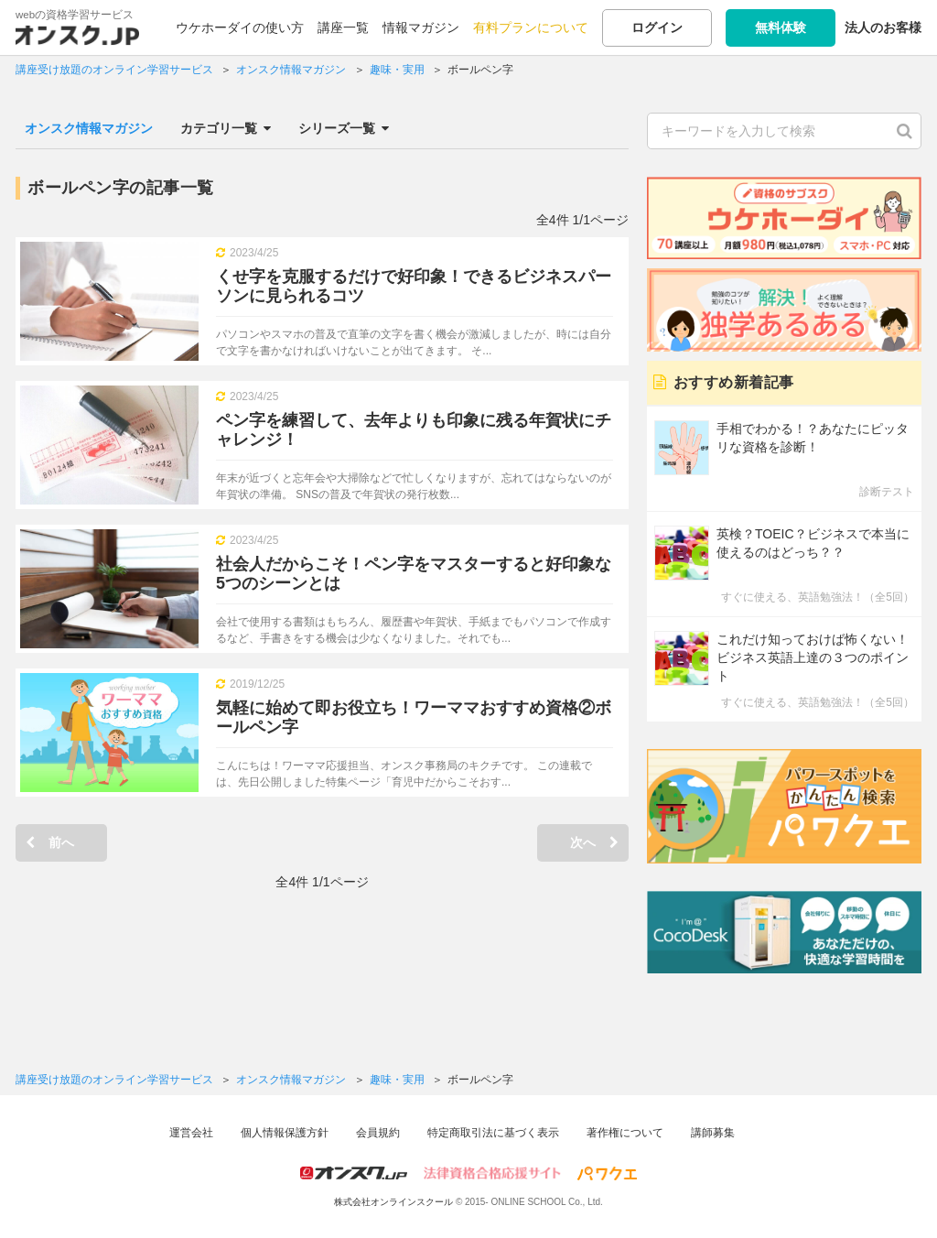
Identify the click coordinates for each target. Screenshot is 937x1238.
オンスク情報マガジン (89, 128)
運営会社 (191, 1132)
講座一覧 (343, 27)
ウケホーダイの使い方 (240, 27)
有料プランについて (530, 27)
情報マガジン (420, 27)
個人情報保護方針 (284, 1132)
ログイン (657, 27)
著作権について (625, 1132)
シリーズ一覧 (343, 128)
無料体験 (780, 27)
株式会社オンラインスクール (393, 1202)
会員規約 (378, 1132)
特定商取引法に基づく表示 (493, 1132)
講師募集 (713, 1132)
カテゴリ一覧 (225, 128)
